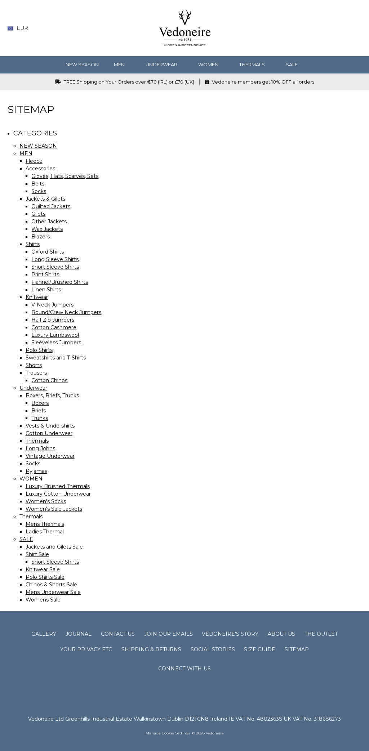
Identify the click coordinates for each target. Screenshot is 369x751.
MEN (122, 64)
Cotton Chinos (49, 380)
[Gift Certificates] (329, 28)
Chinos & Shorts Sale (51, 584)
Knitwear (37, 297)
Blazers (40, 236)
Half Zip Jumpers (52, 320)
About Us (281, 634)
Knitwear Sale (43, 569)
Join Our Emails (168, 634)
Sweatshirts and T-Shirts (56, 357)
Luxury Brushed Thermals (58, 486)
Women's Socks (46, 501)
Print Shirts (45, 274)
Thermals (255, 64)
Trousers (36, 373)
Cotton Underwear (49, 433)
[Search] (301, 28)
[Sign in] (343, 28)
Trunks (39, 418)
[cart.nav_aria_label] (356, 28)
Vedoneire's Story (230, 634)
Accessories (40, 168)
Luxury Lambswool (55, 335)
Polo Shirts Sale (45, 577)
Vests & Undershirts (50, 426)
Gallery (43, 634)
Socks (38, 191)
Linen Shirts (46, 289)
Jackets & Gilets (45, 199)
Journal (79, 634)
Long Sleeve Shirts (55, 259)
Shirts (33, 244)
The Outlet (321, 634)
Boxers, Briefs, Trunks (52, 395)
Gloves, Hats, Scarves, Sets (64, 176)
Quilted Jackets (50, 206)
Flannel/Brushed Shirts (59, 282)
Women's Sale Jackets (54, 509)
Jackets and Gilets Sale (54, 547)
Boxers (40, 403)
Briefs (38, 410)
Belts (37, 183)
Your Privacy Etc (86, 649)
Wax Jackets (47, 229)
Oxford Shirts (47, 252)
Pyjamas (36, 471)
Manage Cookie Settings (168, 733)
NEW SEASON (82, 64)
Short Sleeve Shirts (55, 267)
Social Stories (213, 649)
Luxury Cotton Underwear (58, 494)
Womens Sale (43, 599)
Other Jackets (49, 221)
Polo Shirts (39, 350)
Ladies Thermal (45, 531)
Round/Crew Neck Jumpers (66, 312)
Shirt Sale (37, 554)
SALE (294, 64)
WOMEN (211, 64)
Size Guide (259, 649)
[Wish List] (315, 28)
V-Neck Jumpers (52, 304)
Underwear (164, 64)
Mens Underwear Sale (53, 592)
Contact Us (118, 634)
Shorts (34, 365)
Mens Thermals (45, 524)
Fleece (34, 161)
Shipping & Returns (151, 649)
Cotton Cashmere (53, 327)
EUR (21, 28)
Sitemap (297, 649)
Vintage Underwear (50, 456)
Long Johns (40, 448)
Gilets (38, 214)
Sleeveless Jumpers (56, 342)
